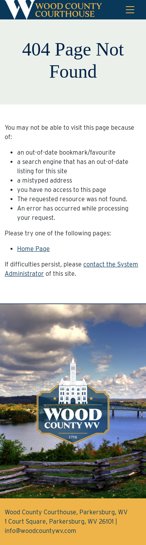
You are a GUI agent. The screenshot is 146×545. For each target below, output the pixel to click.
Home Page (33, 248)
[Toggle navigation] (130, 10)
